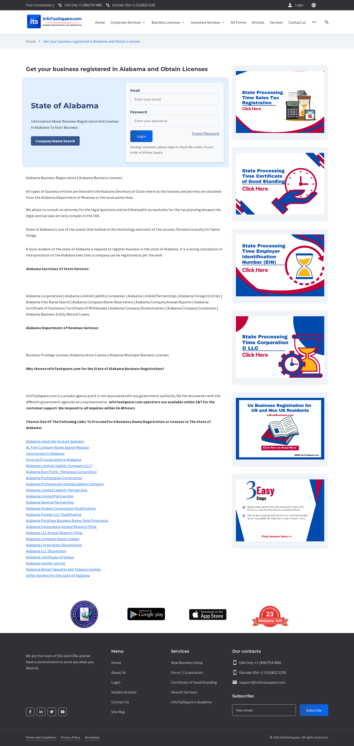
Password (138, 111)
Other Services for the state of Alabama (58, 575)
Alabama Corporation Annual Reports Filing (61, 526)
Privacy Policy (70, 737)
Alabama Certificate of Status (50, 557)
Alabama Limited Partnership (49, 496)
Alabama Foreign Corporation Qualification (61, 508)
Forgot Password (205, 133)
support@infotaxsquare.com (262, 682)
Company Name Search (55, 141)
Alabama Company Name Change (52, 538)
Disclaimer (92, 737)
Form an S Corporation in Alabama (53, 459)
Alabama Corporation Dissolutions (54, 545)
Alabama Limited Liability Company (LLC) (59, 465)
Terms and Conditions (41, 737)
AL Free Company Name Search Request (57, 447)
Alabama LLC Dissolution (46, 551)
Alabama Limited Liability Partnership (57, 490)
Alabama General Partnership (50, 502)
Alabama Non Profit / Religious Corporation (61, 471)
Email (135, 90)
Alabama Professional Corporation (54, 477)
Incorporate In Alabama (45, 453)
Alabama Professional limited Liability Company (65, 484)
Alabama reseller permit (45, 563)
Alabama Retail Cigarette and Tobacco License (63, 569)
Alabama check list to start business (55, 441)
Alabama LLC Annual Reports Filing (54, 532)
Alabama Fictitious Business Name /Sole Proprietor (67, 520)
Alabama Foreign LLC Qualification (54, 514)
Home (31, 41)
